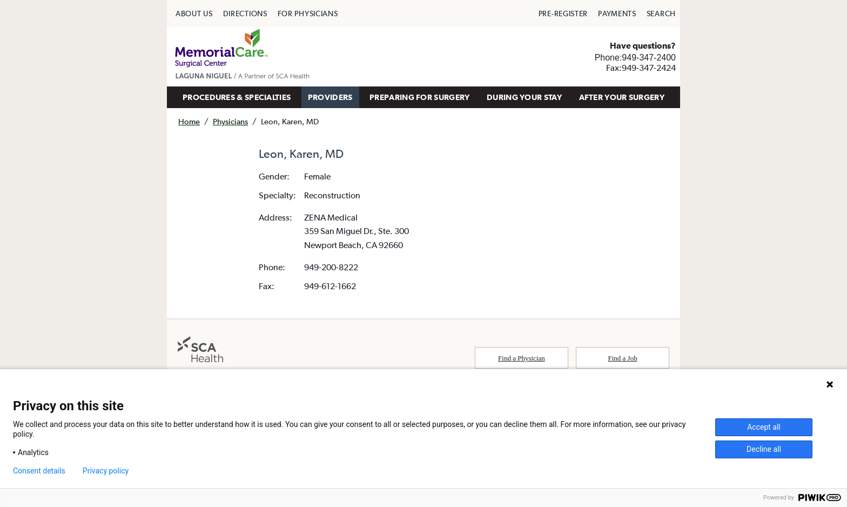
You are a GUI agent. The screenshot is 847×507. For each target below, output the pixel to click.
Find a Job (622, 358)
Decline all (764, 449)
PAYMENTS (617, 13)
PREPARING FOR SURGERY (419, 97)
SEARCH (661, 13)
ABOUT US (194, 13)
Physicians (230, 121)
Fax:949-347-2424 (641, 67)
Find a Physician (521, 358)
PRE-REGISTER (563, 13)
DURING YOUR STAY (524, 97)
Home (189, 121)
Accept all (764, 427)
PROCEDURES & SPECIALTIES (237, 97)
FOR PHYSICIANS (308, 13)
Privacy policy (106, 470)
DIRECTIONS (245, 13)
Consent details (39, 470)
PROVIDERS (330, 97)
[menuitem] (194, 13)
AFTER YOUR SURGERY (621, 97)
